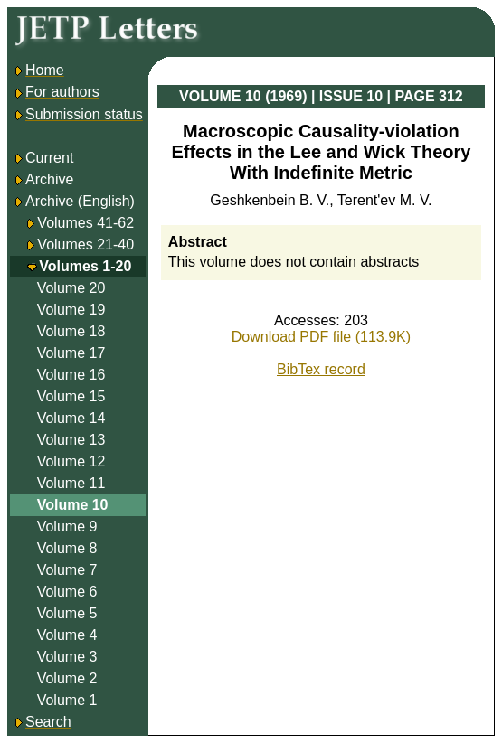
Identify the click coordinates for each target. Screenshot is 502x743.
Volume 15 (71, 396)
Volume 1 (67, 700)
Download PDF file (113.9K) (321, 336)
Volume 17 (71, 353)
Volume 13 (71, 439)
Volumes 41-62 (85, 222)
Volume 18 (71, 331)
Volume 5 (67, 613)
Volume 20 (71, 288)
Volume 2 (67, 678)
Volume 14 (71, 418)
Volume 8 (67, 548)
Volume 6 (67, 591)
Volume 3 (67, 656)
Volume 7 (67, 570)
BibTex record (321, 369)
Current (43, 157)
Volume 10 (73, 505)
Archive (43, 179)
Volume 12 (71, 461)
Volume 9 (67, 526)
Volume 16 (71, 374)
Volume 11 (71, 483)
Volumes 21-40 (85, 244)
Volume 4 (67, 635)
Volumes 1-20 (85, 266)
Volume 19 (71, 309)
